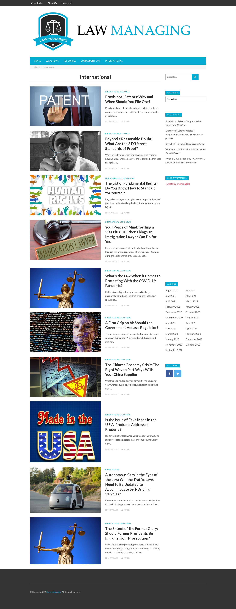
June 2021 (170, 295)
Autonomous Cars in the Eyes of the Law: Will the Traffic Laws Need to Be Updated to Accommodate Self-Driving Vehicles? (131, 484)
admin (127, 121)
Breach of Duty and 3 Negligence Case (185, 143)
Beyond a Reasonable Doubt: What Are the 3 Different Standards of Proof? (128, 144)
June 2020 (191, 322)
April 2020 (191, 328)
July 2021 (191, 290)
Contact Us (67, 3)
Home (37, 60)
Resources (70, 60)
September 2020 (174, 317)
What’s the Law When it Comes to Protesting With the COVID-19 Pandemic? (133, 281)
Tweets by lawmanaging (177, 183)
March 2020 (171, 333)
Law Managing (54, 592)
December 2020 (173, 312)
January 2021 (193, 306)
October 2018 (193, 344)
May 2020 (170, 328)
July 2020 (170, 322)
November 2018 (174, 344)
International (114, 60)
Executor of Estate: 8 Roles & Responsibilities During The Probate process (184, 134)
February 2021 (173, 306)
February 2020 (193, 333)
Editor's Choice (112, 178)
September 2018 (174, 350)
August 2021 (172, 290)
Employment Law (90, 60)
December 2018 (194, 339)
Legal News (52, 60)
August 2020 (192, 317)
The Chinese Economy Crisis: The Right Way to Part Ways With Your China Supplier (132, 370)
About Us (52, 3)
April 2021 (170, 301)
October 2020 (193, 312)
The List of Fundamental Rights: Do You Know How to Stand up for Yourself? (131, 188)
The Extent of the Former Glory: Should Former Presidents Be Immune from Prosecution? (131, 533)
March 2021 (192, 301)
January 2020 (172, 339)
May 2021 (191, 295)
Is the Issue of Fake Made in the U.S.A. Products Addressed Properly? (131, 425)
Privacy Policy (36, 3)
